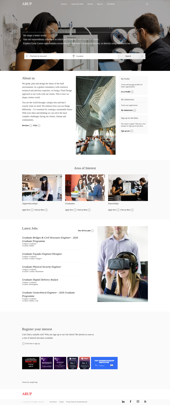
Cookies (62, 402)
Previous (2, 35)
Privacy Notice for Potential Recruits (77, 402)
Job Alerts (111, 4)
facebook (130, 401)
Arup (27, 4)
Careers (64, 4)
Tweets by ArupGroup (30, 382)
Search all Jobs (77, 4)
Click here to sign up (32, 343)
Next (168, 35)
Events (90, 4)
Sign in (100, 4)
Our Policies (54, 402)
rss (145, 401)
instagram (138, 401)
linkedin (123, 401)
